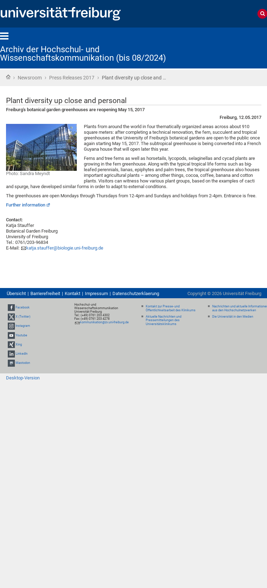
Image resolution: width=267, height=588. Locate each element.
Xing (19, 344)
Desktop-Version (23, 377)
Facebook (23, 307)
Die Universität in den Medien (232, 316)
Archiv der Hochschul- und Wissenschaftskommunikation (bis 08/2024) (83, 53)
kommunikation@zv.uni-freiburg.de (104, 322)
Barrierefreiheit (45, 293)
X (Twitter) (23, 316)
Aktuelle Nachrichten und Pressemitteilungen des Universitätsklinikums (163, 320)
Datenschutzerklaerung (135, 293)
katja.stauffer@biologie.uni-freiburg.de (64, 248)
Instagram (23, 326)
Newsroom (30, 77)
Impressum (96, 293)
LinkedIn (22, 353)
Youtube (21, 335)
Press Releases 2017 (71, 77)
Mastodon (23, 363)
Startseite (8, 76)
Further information (25, 205)
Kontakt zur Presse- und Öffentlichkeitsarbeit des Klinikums (171, 308)
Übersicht (16, 293)
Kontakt (72, 293)
